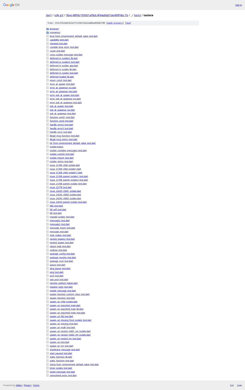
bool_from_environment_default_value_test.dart (74, 36)
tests (137, 15)
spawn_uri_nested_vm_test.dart (65, 338)
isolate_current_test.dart (62, 154)
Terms (36, 385)
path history (115, 23)
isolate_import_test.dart (62, 157)
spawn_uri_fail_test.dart (61, 316)
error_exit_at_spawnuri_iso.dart (65, 98)
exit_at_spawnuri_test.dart (63, 113)
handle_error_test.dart (61, 131)
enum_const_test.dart (61, 80)
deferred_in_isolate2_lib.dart (64, 58)
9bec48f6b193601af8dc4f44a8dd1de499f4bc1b (97, 15)
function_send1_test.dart (62, 117)
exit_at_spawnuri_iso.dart (62, 109)
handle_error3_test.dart (61, 128)
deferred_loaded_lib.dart (62, 76)
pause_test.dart (57, 264)
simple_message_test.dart (63, 290)
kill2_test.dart (56, 205)
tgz (128, 23)
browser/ (54, 28)
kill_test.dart (56, 213)
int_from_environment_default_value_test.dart (73, 143)
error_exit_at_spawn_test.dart (64, 95)
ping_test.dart (56, 272)
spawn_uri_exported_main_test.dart (67, 312)
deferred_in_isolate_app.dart (64, 65)
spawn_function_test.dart (62, 297)
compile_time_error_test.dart (64, 47)
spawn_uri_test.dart (59, 342)
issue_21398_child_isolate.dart (65, 165)
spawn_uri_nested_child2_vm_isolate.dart (70, 334)
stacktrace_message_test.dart (65, 349)
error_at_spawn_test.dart (62, 84)
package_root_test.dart (61, 261)
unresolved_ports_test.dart (63, 375)
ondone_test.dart (58, 250)
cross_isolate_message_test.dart (66, 54)
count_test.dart (57, 50)
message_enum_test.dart (62, 227)
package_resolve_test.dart (63, 257)
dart (49, 15)
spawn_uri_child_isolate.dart (64, 301)
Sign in (238, 4)
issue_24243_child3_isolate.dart (65, 198)
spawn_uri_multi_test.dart (62, 327)
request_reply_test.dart (61, 286)
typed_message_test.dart (62, 371)
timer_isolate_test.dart (61, 368)
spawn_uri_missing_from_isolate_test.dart (70, 320)
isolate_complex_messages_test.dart (68, 150)
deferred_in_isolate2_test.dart (64, 61)
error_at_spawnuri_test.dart (63, 91)
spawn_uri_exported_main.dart (65, 305)
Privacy (27, 385)
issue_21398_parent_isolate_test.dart (68, 183)
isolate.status (56, 146)
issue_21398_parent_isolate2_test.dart (69, 179)
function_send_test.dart (61, 120)
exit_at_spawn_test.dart (61, 106)
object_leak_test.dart (60, 246)
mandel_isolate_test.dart (62, 216)
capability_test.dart (59, 39)
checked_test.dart (59, 43)
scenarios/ (55, 32)
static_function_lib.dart (61, 356)
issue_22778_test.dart (61, 187)
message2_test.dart (60, 220)
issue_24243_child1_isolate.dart (65, 191)
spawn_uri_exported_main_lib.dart (66, 308)
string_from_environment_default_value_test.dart (74, 364)
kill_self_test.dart (58, 209)
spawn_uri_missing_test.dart (64, 323)
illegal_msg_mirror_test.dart (63, 139)
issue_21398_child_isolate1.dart (65, 168)
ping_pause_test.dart (60, 268)
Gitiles (19, 385)
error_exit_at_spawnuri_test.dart (66, 102)
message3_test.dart (60, 224)
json (239, 385)
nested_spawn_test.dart (62, 242)
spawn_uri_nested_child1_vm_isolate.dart (70, 331)
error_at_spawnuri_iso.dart (63, 87)
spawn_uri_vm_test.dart (61, 345)
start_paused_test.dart (61, 353)
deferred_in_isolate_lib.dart (63, 69)
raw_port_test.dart (59, 279)
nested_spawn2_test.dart (62, 238)
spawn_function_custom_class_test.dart (70, 294)
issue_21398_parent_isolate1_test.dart (69, 176)
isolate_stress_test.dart (61, 161)
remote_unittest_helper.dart (64, 283)
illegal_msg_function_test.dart (64, 135)
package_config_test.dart (62, 253)
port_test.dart (56, 275)
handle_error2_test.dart (61, 124)
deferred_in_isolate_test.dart (64, 72)
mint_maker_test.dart (60, 235)
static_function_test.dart (62, 360)
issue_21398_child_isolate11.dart (66, 172)
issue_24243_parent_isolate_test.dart (68, 201)
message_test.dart (59, 231)
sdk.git (58, 15)
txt (232, 385)
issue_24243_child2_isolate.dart (65, 194)
